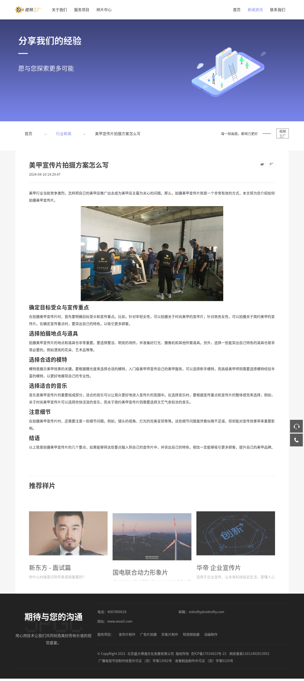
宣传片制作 (127, 634)
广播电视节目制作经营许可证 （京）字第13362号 (135, 660)
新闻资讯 (255, 9)
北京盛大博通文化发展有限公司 (150, 653)
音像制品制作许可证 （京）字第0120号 (204, 660)
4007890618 (116, 611)
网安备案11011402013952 (249, 653)
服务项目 (81, 9)
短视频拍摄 (191, 634)
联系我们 (277, 9)
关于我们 (59, 9)
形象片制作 (170, 634)
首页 (237, 9)
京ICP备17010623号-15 (208, 653)
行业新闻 (63, 133)
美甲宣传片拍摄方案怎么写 (118, 133)
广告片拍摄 (148, 634)
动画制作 (211, 634)
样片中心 (104, 9)
